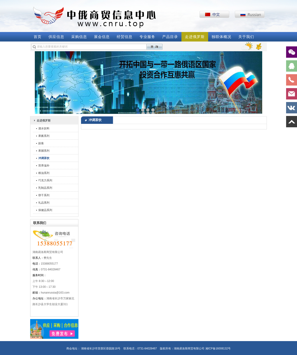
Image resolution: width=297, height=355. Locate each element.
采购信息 (79, 37)
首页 (38, 37)
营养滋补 (43, 165)
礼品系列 (43, 202)
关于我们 (246, 37)
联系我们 (39, 223)
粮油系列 (43, 173)
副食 (41, 143)
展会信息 (102, 37)
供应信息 (56, 37)
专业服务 (147, 37)
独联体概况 (221, 37)
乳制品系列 (45, 187)
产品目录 (170, 37)
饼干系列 (43, 195)
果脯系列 (43, 150)
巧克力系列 (45, 180)
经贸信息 (124, 37)
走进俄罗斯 (195, 37)
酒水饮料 (43, 128)
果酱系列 (43, 136)
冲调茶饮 (43, 158)
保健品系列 (45, 210)
